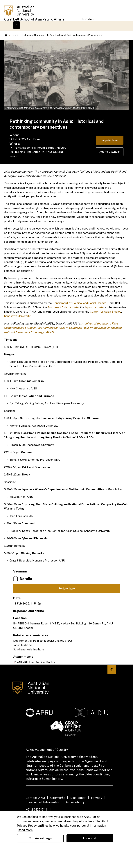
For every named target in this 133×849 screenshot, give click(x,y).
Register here (109, 140)
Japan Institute (94, 307)
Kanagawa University (17, 316)
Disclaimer (78, 798)
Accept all (89, 838)
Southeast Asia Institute (63, 307)
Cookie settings (40, 838)
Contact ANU (35, 798)
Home (6, 35)
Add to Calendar (109, 152)
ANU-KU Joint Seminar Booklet (36, 662)
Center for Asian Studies (105, 311)
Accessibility (75, 802)
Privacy (96, 798)
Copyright (57, 798)
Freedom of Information (43, 802)
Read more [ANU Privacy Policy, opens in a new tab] (25, 830)
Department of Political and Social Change (79, 303)
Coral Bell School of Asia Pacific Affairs (34, 19)
